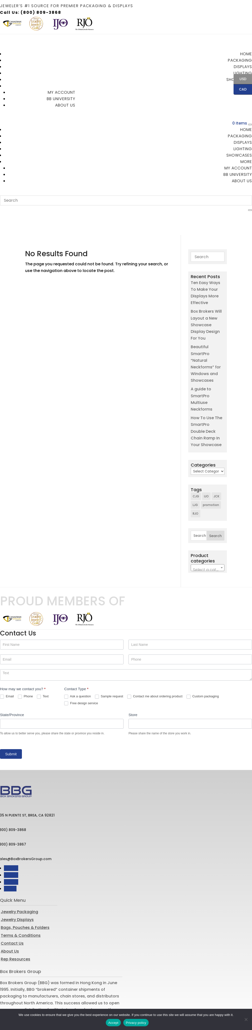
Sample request (109, 673)
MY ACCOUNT (61, 92)
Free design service (81, 680)
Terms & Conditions (21, 912)
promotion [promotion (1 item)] (211, 482)
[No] (245, 1019)
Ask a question (77, 673)
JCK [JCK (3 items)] (216, 473)
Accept (113, 1023)
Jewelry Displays (17, 897)
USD (240, 79)
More (246, 161)
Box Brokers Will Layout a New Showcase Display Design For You (206, 302)
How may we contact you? (23, 666)
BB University (61, 99)
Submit (11, 731)
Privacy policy (136, 1023)
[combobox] (207, 544)
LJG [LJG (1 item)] (195, 482)
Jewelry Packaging (19, 889)
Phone (25, 673)
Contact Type (76, 666)
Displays (243, 67)
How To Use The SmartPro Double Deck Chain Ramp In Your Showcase (206, 408)
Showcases (239, 155)
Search (215, 512)
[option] (12, 24)
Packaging (240, 60)
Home (246, 54)
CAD (240, 90)
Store (132, 691)
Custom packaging (203, 673)
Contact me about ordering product (155, 673)
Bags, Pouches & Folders (25, 904)
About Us (65, 105)
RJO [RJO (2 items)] (195, 490)
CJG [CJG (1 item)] (196, 473)
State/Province (12, 691)
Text (42, 673)
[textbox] (207, 547)
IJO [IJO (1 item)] (206, 473)
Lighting (243, 73)
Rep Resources (15, 936)
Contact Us (12, 920)
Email (7, 673)
